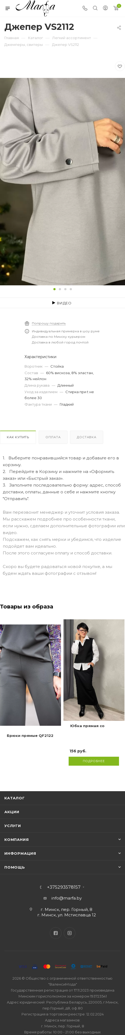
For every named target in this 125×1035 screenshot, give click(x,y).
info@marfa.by (66, 898)
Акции (11, 812)
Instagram (69, 933)
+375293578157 (64, 887)
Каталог (14, 798)
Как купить (18, 437)
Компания (16, 839)
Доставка (86, 437)
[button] (54, 289)
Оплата (53, 437)
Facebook (56, 933)
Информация (20, 853)
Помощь (14, 867)
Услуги (12, 825)
